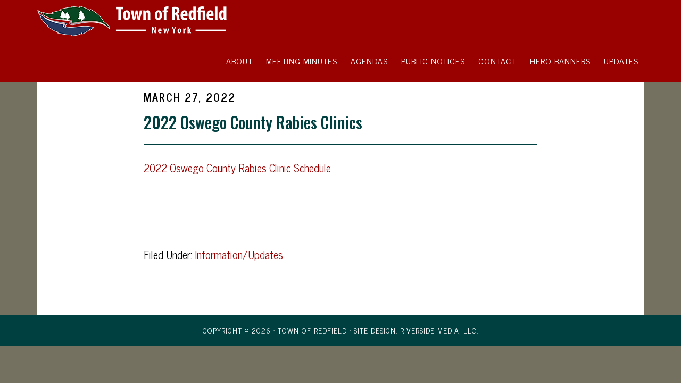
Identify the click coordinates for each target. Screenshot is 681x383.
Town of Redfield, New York (133, 20)
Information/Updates (239, 254)
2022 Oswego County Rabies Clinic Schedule (237, 168)
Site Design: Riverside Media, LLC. (416, 330)
